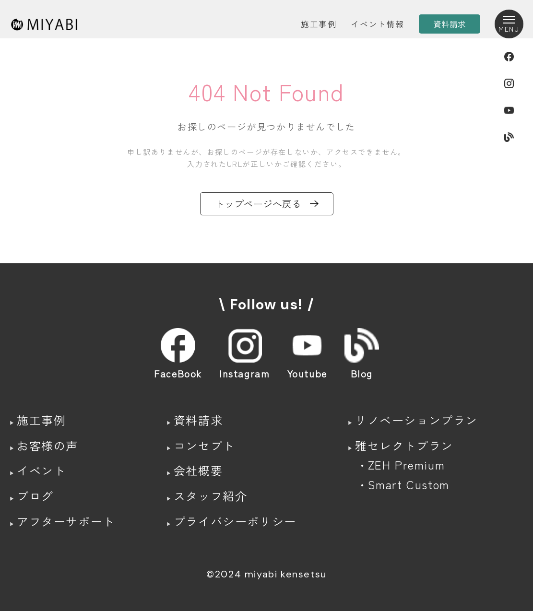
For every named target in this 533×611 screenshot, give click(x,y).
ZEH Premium (406, 464)
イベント (41, 470)
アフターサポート (66, 521)
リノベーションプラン (416, 419)
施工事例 (318, 24)
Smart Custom (409, 484)
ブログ (35, 495)
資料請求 (198, 419)
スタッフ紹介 (211, 495)
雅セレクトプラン (404, 445)
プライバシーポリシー (235, 521)
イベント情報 (377, 24)
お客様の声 (47, 445)
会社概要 (198, 470)
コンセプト (204, 445)
